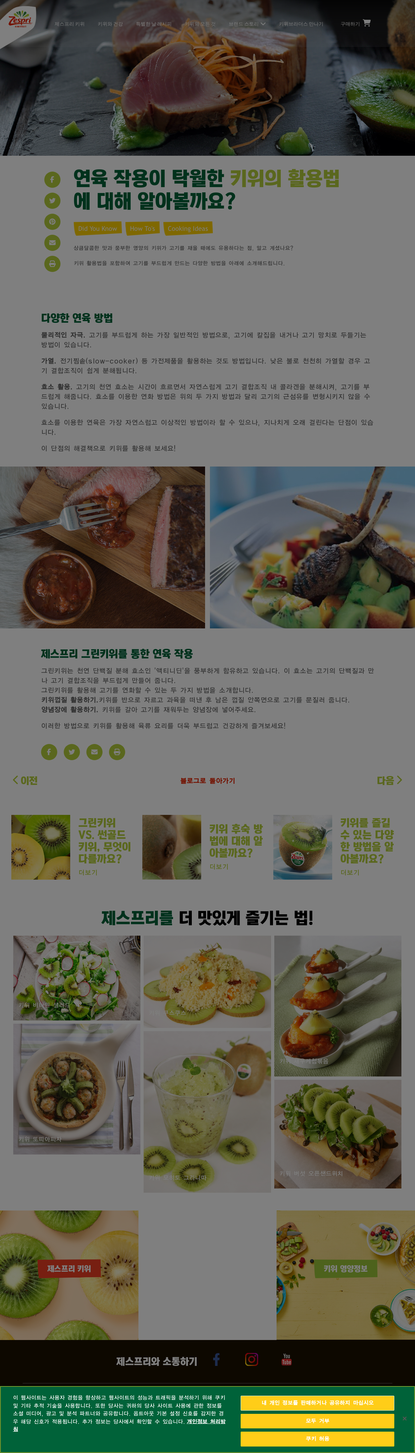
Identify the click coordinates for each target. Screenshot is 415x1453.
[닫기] (405, 1418)
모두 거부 (317, 1421)
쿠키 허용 (317, 1439)
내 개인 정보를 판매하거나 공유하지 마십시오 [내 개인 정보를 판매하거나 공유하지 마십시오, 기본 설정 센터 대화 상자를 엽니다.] (317, 1403)
